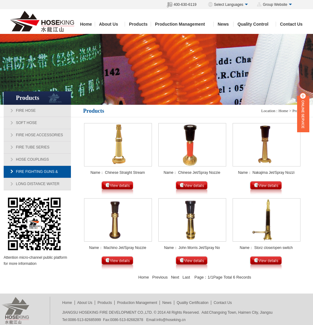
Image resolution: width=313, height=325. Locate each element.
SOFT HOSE (26, 123)
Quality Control (253, 24)
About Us (108, 24)
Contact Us (291, 24)
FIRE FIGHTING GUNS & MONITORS (31, 174)
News (223, 24)
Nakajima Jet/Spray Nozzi (273, 172)
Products (138, 24)
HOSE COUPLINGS (32, 159)
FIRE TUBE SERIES (33, 147)
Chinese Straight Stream (125, 172)
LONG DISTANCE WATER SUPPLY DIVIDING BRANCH (31, 186)
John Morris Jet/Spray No (199, 248)
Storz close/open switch (273, 248)
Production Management (180, 24)
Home (86, 24)
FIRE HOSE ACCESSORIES (39, 135)
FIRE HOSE (26, 110)
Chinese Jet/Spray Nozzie (199, 172)
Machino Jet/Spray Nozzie (125, 248)
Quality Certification (192, 303)
